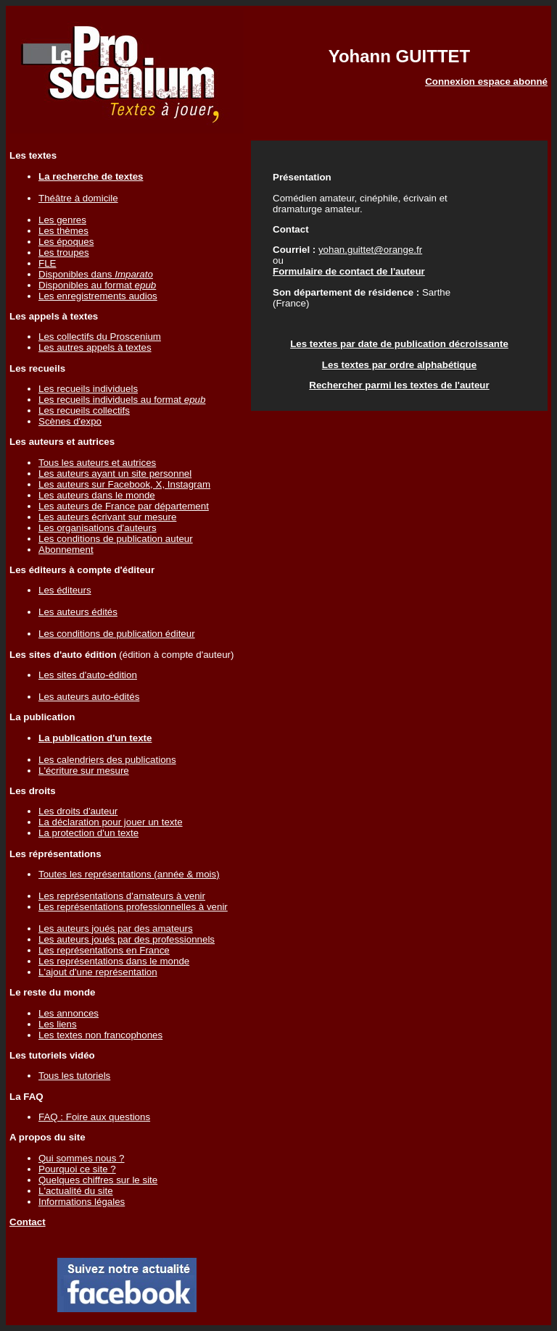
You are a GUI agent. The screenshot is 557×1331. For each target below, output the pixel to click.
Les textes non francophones (100, 1035)
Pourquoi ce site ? (77, 1169)
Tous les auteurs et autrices (97, 462)
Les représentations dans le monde (113, 961)
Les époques (66, 241)
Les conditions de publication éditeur (116, 633)
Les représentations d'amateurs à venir (121, 895)
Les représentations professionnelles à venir (133, 906)
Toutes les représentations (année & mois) (129, 874)
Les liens (57, 1024)
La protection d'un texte (88, 832)
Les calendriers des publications (107, 759)
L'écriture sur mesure (83, 770)
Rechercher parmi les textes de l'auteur (399, 385)
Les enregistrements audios (97, 296)
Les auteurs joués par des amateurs (115, 928)
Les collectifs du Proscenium (99, 336)
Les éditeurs (64, 590)
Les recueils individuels (88, 388)
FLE (47, 263)
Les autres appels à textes (95, 347)
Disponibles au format (97, 285)
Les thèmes (63, 230)
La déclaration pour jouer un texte (110, 822)
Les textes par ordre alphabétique (399, 364)
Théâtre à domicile (78, 198)
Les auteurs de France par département (123, 506)
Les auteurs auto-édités (88, 696)
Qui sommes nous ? (81, 1158)
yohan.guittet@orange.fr (370, 249)
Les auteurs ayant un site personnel (114, 473)
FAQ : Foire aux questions (94, 1116)
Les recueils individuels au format (121, 399)
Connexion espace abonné (486, 81)
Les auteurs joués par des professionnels (126, 939)
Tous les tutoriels (74, 1075)
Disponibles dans (95, 274)
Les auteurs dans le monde (96, 495)
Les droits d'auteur (77, 811)
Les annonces (68, 1013)
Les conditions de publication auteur (115, 538)
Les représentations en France (104, 950)
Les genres (62, 219)
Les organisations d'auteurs (97, 527)
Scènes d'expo (70, 421)
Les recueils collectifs (84, 410)
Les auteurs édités (77, 611)
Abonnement (66, 549)
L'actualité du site (75, 1190)
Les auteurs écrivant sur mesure (107, 517)
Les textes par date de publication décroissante (399, 343)
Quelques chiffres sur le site (97, 1179)
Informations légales (81, 1201)
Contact (27, 1222)
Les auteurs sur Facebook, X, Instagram (124, 484)
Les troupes (63, 252)
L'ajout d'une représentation (97, 972)
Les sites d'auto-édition (87, 674)
